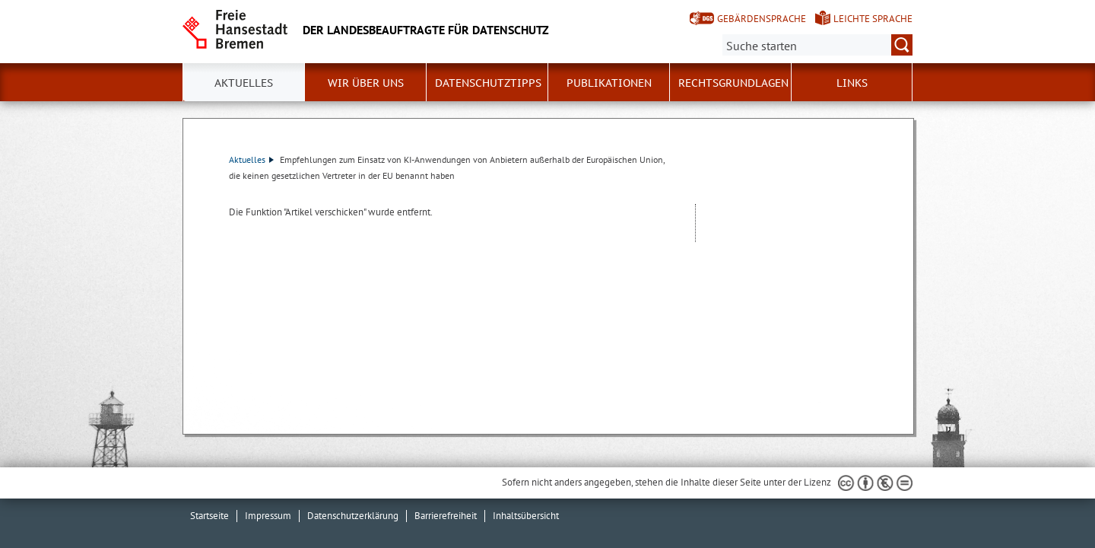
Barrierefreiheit (445, 515)
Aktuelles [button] (243, 83)
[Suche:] (817, 45)
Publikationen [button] (609, 83)
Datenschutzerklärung (352, 515)
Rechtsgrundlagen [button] (733, 83)
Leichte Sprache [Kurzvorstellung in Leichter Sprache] (872, 18)
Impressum (268, 515)
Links (852, 83)
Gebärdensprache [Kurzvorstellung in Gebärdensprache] (761, 18)
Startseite (209, 515)
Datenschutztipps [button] (488, 83)
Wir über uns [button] (366, 83)
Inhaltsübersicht (526, 515)
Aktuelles (251, 159)
